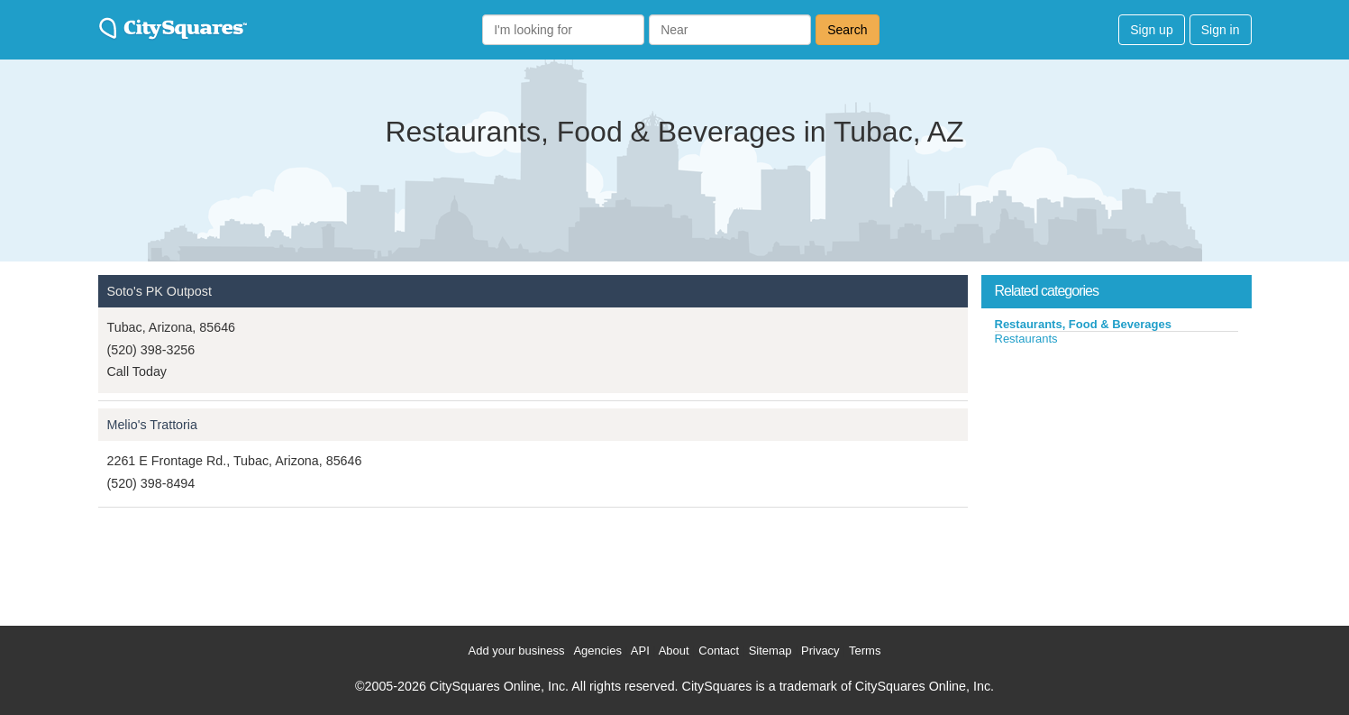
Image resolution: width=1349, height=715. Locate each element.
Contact (718, 650)
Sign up (1151, 30)
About (674, 650)
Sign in (1220, 30)
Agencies (597, 650)
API (640, 650)
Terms (864, 650)
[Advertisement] (1116, 481)
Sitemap (770, 650)
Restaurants (1026, 338)
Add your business (517, 650)
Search (847, 30)
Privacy (820, 650)
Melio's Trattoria (152, 424)
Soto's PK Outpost (159, 291)
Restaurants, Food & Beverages (1083, 324)
